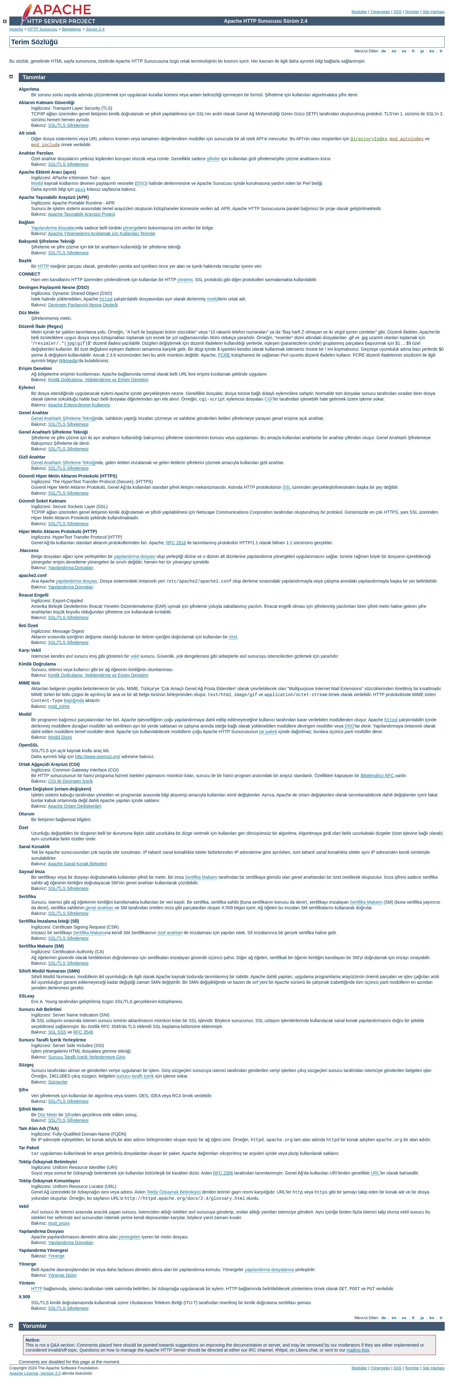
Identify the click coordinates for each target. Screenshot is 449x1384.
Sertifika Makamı (201, 877)
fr (413, 51)
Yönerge (56, 1255)
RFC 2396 (223, 1172)
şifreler (213, 158)
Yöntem (27, 1283)
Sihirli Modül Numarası (42, 970)
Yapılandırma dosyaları (53, 227)
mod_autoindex (407, 139)
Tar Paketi (29, 1147)
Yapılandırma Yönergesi (43, 1250)
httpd (106, 299)
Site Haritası (433, 11)
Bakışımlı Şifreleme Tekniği (47, 241)
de (383, 51)
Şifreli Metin (31, 1109)
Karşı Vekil (30, 650)
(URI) (112, 1167)
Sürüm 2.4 (95, 29)
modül (213, 298)
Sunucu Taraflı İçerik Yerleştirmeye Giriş (86, 1057)
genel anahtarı (99, 907)
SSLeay (27, 995)
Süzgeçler (57, 1081)
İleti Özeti (28, 625)
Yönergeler (380, 11)
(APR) (83, 197)
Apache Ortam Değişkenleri (74, 806)
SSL (287, 487)
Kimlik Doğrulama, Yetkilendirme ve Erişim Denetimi (98, 379)
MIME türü (29, 682)
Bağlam (27, 222)
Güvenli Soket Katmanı (42, 500)
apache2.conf (32, 575)
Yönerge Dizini (62, 1275)
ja (422, 51)
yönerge (131, 227)
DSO (141, 183)
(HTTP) (90, 531)
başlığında (74, 700)
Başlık (25, 260)
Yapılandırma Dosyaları (70, 567)
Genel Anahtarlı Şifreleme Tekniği (63, 418)
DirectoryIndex (368, 139)
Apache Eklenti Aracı (40, 172)
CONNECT (29, 274)
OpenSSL (28, 744)
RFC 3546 (83, 1032)
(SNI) (104, 1014)
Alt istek (27, 133)
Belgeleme (71, 29)
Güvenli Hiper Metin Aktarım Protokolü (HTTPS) (68, 475)
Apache (16, 29)
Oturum (27, 813)
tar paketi (268, 731)
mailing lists (358, 1350)
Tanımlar (34, 77)
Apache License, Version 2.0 (35, 1373)
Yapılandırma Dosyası (41, 1231)
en (393, 51)
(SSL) (102, 506)
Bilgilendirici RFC (377, 775)
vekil (134, 656)
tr (441, 51)
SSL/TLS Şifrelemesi (68, 125)
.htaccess (29, 550)
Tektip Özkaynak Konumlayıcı (49, 1180)
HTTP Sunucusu (42, 29)
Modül (37, 183)
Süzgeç (26, 1064)
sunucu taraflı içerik (135, 1076)
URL (375, 1172)
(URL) (110, 1186)
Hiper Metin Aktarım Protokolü (50, 531)
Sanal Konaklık (34, 846)
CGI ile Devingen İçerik (70, 781)
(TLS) (106, 108)
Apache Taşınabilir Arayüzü (47, 197)
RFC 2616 (176, 542)
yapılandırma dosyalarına (269, 1269)
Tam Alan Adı (32, 1128)
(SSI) (99, 1045)
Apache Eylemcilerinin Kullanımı (79, 404)
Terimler (412, 11)
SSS (397, 11)
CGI (269, 398)
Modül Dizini (60, 737)
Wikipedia (68, 360)
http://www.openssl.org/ (97, 756)
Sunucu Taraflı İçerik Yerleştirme (52, 1039)
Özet (23, 827)
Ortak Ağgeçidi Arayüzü (43, 764)
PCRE (224, 355)
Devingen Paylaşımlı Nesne (47, 287)
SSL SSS (57, 1032)
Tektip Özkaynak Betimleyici (48, 1161)
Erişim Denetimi (35, 368)
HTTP (43, 266)
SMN (73, 970)
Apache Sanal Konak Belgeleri (77, 863)
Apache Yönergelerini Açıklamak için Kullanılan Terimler (102, 233)
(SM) (59, 946)
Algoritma (29, 89)
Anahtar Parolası (36, 153)
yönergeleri (129, 1236)
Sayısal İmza (32, 871)
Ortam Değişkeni (36, 788)
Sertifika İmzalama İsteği (44, 921)
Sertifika (27, 896)
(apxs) (69, 172)
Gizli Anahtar (32, 456)
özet (233, 636)
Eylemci (27, 387)
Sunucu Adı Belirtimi (40, 1009)
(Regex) (55, 326)
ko (431, 51)
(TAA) (53, 1128)
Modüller (359, 11)
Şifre (23, 1089)
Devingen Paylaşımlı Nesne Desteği (83, 304)
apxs (80, 189)
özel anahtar (169, 932)
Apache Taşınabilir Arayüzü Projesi (81, 214)
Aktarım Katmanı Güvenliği (47, 102)
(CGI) (74, 764)
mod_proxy (59, 1223)
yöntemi (185, 279)
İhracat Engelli (34, 595)
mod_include (45, 144)
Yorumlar (35, 1326)
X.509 (24, 1296)
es (404, 51)
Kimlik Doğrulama (37, 663)
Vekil (24, 1206)
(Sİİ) (75, 921)
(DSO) (82, 287)
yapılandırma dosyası (134, 556)
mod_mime (59, 706)
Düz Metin (29, 312)
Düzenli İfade (32, 326)
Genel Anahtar (33, 412)
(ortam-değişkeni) (73, 788)
